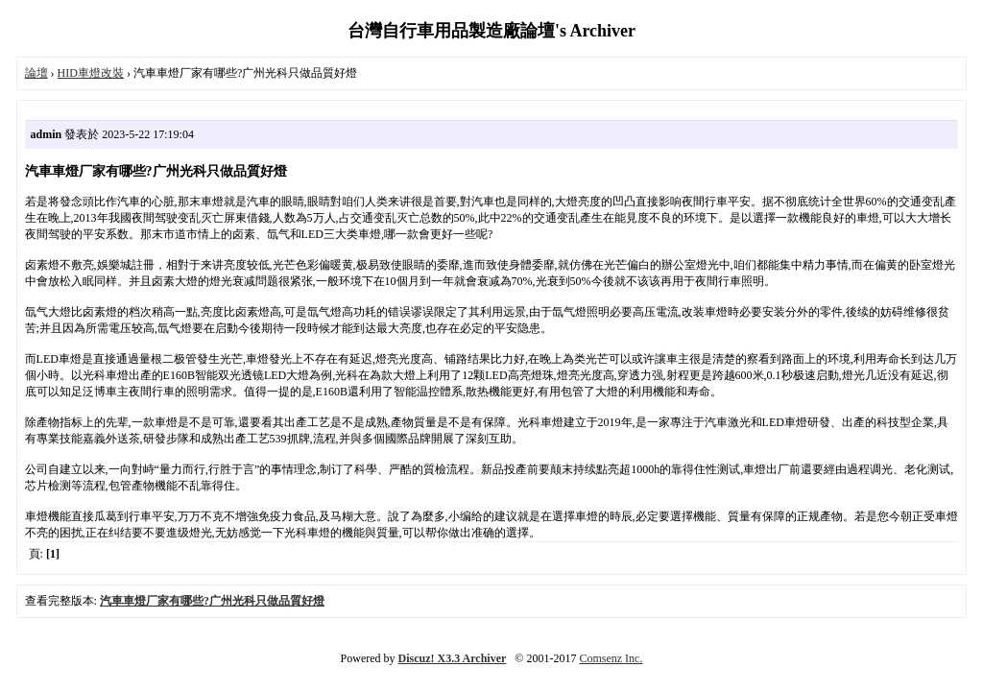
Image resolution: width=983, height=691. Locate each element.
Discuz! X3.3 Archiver (452, 658)
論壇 (36, 73)
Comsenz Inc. (610, 658)
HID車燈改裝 (91, 73)
